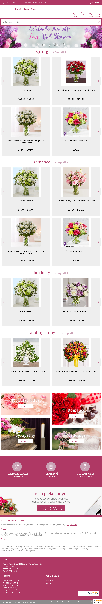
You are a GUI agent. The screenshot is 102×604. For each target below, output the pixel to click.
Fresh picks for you (51, 497)
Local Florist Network (81, 602)
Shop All (58, 52)
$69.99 (76, 149)
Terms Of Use (55, 602)
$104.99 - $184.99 (76, 380)
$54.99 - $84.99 (76, 320)
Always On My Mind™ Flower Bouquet (76, 201)
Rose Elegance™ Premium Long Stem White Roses (26, 142)
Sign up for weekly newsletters (51, 508)
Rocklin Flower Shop (25, 9)
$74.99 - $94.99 (26, 149)
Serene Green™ (26, 90)
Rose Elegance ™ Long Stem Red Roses (76, 90)
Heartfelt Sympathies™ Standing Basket (76, 371)
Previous (3, 81)
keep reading (72, 525)
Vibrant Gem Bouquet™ (76, 141)
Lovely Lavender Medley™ (76, 311)
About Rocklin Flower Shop (12, 521)
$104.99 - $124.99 (26, 380)
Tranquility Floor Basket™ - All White (26, 371)
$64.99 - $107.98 (76, 209)
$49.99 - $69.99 (26, 99)
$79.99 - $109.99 (76, 99)
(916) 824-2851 (10, 3)
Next (99, 81)
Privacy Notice (67, 602)
